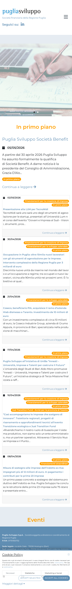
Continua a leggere (19, 187)
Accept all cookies (56, 578)
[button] (34, 112)
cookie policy (58, 562)
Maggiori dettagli (13, 583)
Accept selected (30, 578)
